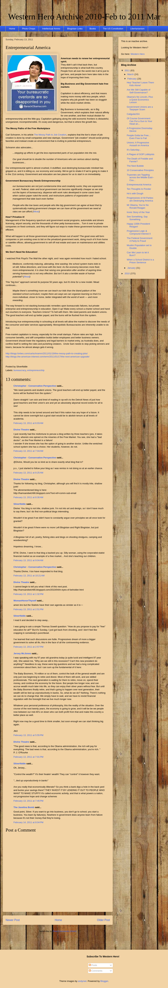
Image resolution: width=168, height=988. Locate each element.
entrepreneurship (35, 370)
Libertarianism (137, 28)
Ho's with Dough (135, 193)
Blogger (104, 981)
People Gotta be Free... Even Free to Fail (138, 136)
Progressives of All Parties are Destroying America (140, 199)
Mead (36, 211)
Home (12, 28)
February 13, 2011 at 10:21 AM (28, 575)
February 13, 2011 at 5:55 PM (28, 735)
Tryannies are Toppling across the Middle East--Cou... (140, 177)
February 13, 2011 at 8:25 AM (28, 472)
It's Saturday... (134, 149)
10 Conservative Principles (140, 170)
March (130, 74)
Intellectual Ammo (51, 28)
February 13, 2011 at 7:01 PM (28, 757)
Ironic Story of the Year (138, 212)
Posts (93, 965)
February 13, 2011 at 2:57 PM (28, 646)
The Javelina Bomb (23, 807)
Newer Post (13, 920)
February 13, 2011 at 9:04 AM (28, 560)
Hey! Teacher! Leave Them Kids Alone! (140, 84)
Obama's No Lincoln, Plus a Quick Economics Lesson (140, 100)
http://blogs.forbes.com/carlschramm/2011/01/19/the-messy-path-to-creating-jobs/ (47, 353)
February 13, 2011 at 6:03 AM (28, 423)
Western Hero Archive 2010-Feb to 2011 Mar (84, 16)
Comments (95, 970)
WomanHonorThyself (24, 600)
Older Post (103, 920)
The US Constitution (113, 28)
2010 (127, 273)
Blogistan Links (74, 28)
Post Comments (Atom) (64, 931)
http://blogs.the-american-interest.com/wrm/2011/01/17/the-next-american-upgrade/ (47, 356)
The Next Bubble (135, 166)
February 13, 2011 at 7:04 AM (28, 451)
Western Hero (138, 54)
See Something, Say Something (137, 218)
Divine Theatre (21, 429)
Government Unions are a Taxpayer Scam (140, 108)
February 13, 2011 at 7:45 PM (28, 801)
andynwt (82, 981)
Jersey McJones (22, 653)
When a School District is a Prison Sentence (140, 261)
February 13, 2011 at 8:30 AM (28, 497)
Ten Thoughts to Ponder (139, 189)
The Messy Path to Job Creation (50, 134)
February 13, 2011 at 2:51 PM (28, 609)
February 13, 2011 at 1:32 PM (28, 594)
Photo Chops (28, 28)
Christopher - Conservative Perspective (34, 386)
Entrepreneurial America (28, 47)
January (131, 268)
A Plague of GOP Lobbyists (140, 154)
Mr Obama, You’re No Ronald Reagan (138, 206)
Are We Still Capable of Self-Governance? (138, 91)
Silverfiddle (19, 504)
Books (92, 28)
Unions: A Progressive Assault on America (138, 144)
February (132, 78)
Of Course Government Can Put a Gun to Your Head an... (139, 121)
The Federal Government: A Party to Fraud (140, 239)
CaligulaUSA (133, 114)
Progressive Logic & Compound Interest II (138, 232)
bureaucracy (20, 370)
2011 (127, 70)
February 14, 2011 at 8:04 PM (28, 822)
